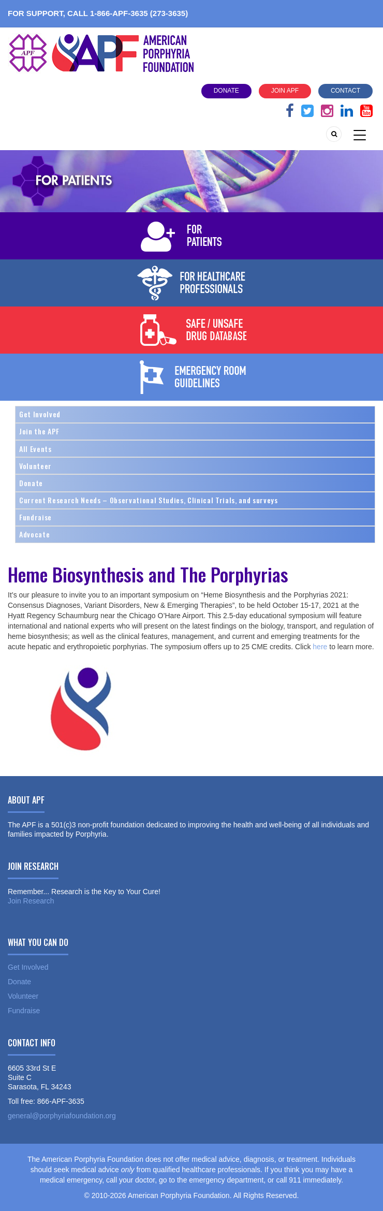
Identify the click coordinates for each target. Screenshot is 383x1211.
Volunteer (35, 465)
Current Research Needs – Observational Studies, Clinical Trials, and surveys (148, 499)
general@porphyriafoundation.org (62, 1116)
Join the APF (39, 431)
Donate (226, 90)
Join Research (31, 901)
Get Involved (40, 413)
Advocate (34, 534)
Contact (345, 90)
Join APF (285, 90)
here (319, 647)
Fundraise (35, 517)
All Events (35, 448)
